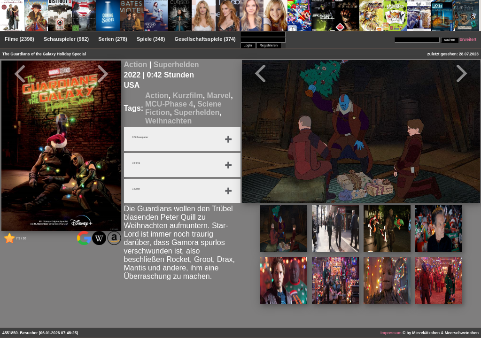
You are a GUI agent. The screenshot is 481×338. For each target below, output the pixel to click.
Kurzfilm (188, 96)
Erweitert (467, 39)
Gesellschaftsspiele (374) (205, 39)
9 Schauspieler (143, 137)
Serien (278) (112, 39)
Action (135, 65)
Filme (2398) (19, 39)
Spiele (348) (151, 39)
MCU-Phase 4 (169, 104)
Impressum (391, 332)
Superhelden (176, 65)
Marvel (219, 96)
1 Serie (137, 189)
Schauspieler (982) (66, 39)
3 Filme (137, 163)
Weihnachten (168, 121)
